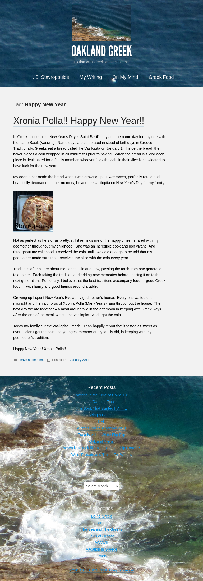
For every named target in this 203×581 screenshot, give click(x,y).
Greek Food (161, 77)
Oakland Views (101, 441)
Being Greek (101, 516)
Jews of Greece (101, 536)
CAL (101, 421)
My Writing (91, 77)
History (101, 556)
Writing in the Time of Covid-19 (101, 395)
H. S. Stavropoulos (49, 77)
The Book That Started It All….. (101, 408)
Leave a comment (31, 360)
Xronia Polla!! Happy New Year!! (78, 120)
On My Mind (125, 77)
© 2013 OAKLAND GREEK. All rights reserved (101, 570)
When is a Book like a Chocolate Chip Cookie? (101, 448)
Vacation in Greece (101, 549)
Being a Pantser (101, 415)
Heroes (101, 523)
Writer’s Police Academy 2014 (101, 428)
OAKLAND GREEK (101, 51)
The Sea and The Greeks (101, 529)
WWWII (101, 543)
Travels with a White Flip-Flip (101, 435)
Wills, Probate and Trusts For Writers (101, 454)
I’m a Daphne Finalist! (101, 402)
